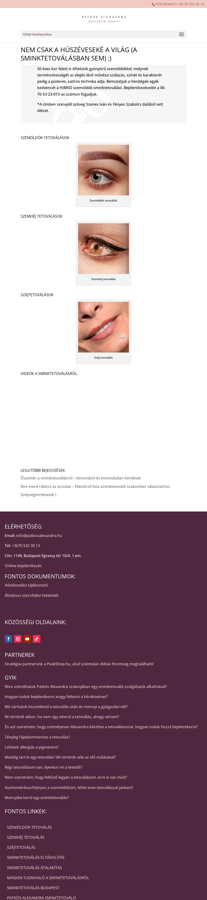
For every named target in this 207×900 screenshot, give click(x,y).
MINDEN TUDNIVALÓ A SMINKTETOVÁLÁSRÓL (48, 877)
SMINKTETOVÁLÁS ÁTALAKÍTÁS (34, 867)
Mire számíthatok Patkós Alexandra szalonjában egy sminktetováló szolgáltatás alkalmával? (86, 686)
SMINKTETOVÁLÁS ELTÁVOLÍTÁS (35, 857)
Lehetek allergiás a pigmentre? (32, 747)
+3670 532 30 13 (26, 545)
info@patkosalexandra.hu (39, 535)
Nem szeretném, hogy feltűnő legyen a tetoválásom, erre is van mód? (66, 777)
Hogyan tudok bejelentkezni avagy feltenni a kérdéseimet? (56, 696)
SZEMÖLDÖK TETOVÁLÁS (29, 827)
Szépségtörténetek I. (39, 494)
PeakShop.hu (58, 663)
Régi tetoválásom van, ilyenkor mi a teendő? (43, 767)
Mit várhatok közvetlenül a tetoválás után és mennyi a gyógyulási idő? (66, 706)
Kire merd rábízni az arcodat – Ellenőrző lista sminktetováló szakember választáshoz (95, 486)
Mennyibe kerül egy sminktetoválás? (37, 797)
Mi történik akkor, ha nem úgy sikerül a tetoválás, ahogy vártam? (62, 716)
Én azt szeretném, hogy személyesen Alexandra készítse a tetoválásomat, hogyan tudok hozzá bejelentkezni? (101, 726)
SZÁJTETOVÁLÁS (21, 847)
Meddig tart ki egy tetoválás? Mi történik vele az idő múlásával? (60, 757)
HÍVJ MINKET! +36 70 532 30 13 (179, 4)
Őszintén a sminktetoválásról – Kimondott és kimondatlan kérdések (81, 478)
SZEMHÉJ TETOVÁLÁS (26, 837)
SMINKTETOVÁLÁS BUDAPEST (33, 887)
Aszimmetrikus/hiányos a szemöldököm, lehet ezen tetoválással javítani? (69, 787)
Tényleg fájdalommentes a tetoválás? (37, 737)
